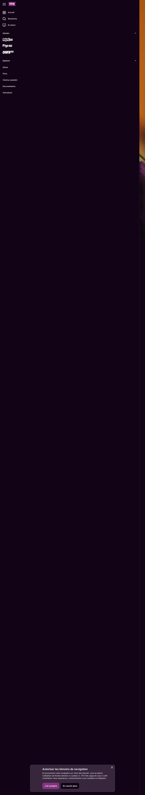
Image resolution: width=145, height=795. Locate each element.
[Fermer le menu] (4, 4)
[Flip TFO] (11, 46)
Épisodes (49, 234)
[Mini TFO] (11, 40)
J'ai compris (51, 786)
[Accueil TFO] (12, 4)
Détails (36, 234)
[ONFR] (11, 52)
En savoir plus (70, 786)
